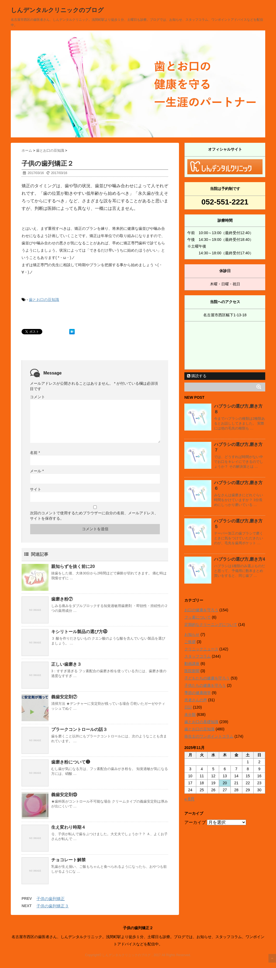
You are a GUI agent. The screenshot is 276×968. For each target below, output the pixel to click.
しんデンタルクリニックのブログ (57, 10)
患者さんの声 (195, 700)
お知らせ (191, 634)
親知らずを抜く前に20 (73, 566)
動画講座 (191, 663)
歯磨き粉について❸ (70, 762)
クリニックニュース (201, 649)
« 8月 (189, 799)
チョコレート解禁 (68, 860)
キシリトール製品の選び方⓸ (79, 631)
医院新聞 (191, 671)
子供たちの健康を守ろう (205, 685)
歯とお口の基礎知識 (201, 722)
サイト (35, 489)
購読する (196, 376)
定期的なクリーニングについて (210, 624)
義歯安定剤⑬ (64, 794)
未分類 (190, 714)
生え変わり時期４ (68, 827)
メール (37, 471)
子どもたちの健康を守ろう (207, 678)
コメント (37, 397)
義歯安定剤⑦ (64, 697)
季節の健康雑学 (197, 693)
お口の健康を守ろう (201, 610)
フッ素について (197, 617)
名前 (35, 452)
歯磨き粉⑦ (62, 599)
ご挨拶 (190, 642)
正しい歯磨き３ (66, 664)
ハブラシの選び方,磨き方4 (239, 559)
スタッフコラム (197, 656)
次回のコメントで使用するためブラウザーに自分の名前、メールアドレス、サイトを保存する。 (94, 516)
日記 (188, 707)
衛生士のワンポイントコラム (208, 736)
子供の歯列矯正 (50, 898)
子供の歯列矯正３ (52, 906)
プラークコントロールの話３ (79, 729)
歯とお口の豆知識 (44, 299)
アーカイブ (195, 822)
